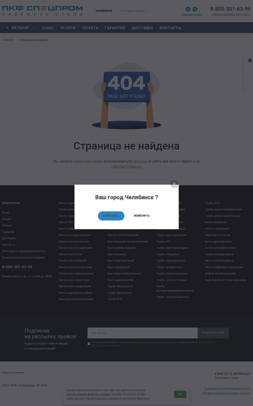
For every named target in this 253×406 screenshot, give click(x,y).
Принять (111, 216)
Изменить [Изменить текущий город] (142, 215)
